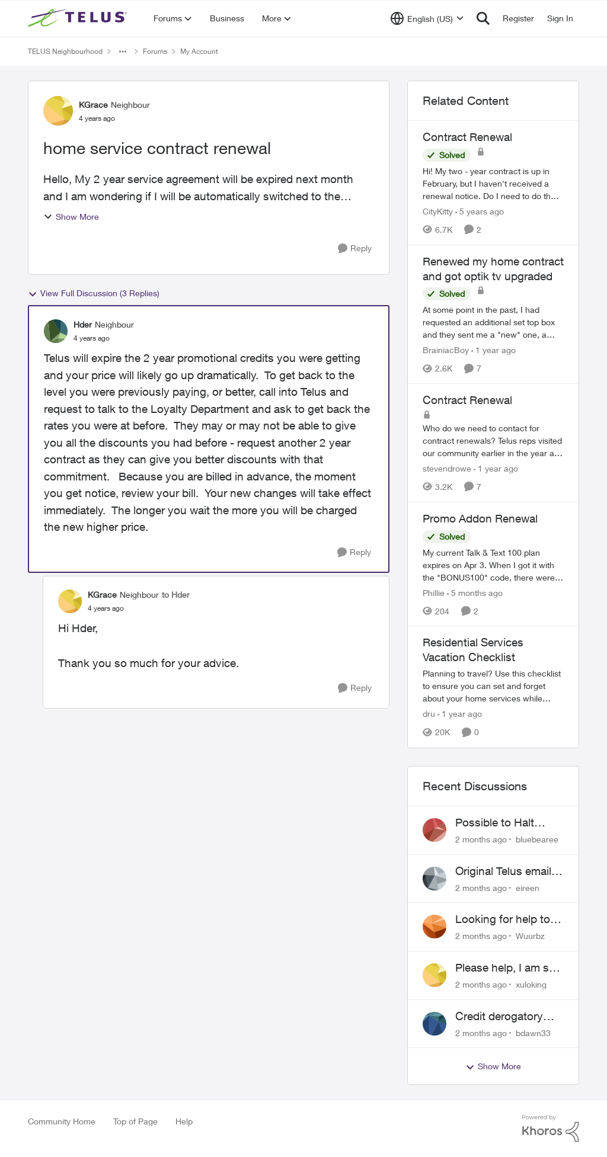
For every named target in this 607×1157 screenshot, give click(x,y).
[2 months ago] (481, 839)
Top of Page (135, 1121)
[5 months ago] (475, 592)
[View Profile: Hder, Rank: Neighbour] (56, 331)
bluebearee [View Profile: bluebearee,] (537, 839)
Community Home (61, 1121)
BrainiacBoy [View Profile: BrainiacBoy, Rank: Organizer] (446, 350)
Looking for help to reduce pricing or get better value (506, 919)
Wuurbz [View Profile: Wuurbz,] (530, 936)
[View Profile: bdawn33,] (434, 1024)
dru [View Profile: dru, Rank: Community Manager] (429, 714)
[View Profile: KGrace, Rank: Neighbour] (58, 111)
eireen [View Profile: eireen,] (527, 887)
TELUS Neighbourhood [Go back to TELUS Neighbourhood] (65, 51)
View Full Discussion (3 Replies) (93, 293)
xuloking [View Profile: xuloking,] (531, 984)
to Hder (176, 594)
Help (184, 1121)
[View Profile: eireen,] (434, 878)
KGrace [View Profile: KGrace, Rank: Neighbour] (93, 105)
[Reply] (355, 249)
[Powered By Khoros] (550, 1128)
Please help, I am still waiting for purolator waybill (507, 968)
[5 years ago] (479, 211)
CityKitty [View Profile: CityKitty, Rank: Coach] (438, 211)
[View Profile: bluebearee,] (434, 830)
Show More (71, 216)
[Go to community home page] (79, 18)
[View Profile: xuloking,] (434, 975)
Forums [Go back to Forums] (155, 51)
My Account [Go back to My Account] (199, 51)
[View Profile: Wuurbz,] (434, 926)
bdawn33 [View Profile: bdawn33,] (533, 1032)
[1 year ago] (493, 350)
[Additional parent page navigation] (123, 51)
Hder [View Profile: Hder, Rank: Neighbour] (83, 324)
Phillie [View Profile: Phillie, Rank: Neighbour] (434, 592)
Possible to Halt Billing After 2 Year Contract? (500, 823)
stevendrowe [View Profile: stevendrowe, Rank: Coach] (447, 468)
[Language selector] (427, 18)
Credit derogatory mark (499, 1016)
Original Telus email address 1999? (503, 871)
